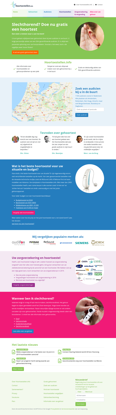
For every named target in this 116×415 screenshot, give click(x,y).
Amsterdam (92, 98)
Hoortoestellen (65, 12)
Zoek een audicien (50, 385)
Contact (99, 5)
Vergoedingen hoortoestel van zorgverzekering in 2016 (36, 277)
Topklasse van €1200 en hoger (27, 208)
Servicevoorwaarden (68, 409)
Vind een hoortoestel (51, 389)
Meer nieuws (18, 369)
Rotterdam (79, 101)
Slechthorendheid (22, 326)
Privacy (14, 393)
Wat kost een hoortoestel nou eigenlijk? (30, 280)
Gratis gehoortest (50, 381)
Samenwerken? (17, 389)
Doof (17, 319)
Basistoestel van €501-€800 (26, 203)
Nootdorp (94, 103)
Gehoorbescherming (51, 397)
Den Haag (87, 101)
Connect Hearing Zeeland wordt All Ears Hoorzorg (81, 352)
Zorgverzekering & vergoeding (81, 13)
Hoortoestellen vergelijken (53, 393)
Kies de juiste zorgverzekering (27, 275)
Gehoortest (32, 12)
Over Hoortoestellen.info (21, 381)
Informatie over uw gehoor (53, 401)
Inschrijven (81, 404)
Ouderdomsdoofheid (23, 324)
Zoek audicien (82, 115)
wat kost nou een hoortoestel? (23, 224)
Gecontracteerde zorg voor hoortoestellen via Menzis (82, 361)
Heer (79, 392)
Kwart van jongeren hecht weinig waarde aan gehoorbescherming (33, 362)
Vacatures (15, 397)
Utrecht (95, 101)
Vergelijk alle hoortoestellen (23, 213)
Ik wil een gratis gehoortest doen (25, 52)
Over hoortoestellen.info (83, 5)
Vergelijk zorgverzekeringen (23, 285)
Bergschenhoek (84, 103)
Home (15, 12)
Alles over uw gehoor (95, 13)
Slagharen (79, 106)
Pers (13, 401)
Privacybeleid (55, 409)
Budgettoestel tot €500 (24, 200)
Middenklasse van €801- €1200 (27, 205)
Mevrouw (88, 392)
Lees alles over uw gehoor (22, 331)
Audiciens (48, 12)
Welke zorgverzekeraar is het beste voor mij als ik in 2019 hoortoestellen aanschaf (35, 353)
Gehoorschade (21, 321)
